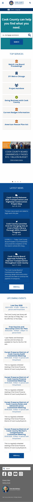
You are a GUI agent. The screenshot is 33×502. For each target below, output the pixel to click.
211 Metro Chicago (16, 76)
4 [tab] (20, 182)
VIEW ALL (16, 287)
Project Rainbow (16, 88)
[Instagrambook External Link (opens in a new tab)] (21, 474)
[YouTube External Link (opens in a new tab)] (16, 474)
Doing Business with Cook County (16, 101)
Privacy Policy (6, 480)
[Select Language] (17, 9)
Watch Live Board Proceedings (16, 65)
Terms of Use (6, 483)
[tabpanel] (16, 152)
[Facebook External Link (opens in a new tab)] (5, 474)
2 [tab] (15, 182)
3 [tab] (18, 182)
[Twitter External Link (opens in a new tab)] (10, 474)
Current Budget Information (16, 112)
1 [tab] (12, 182)
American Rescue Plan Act (16, 124)
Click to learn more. (16, 160)
